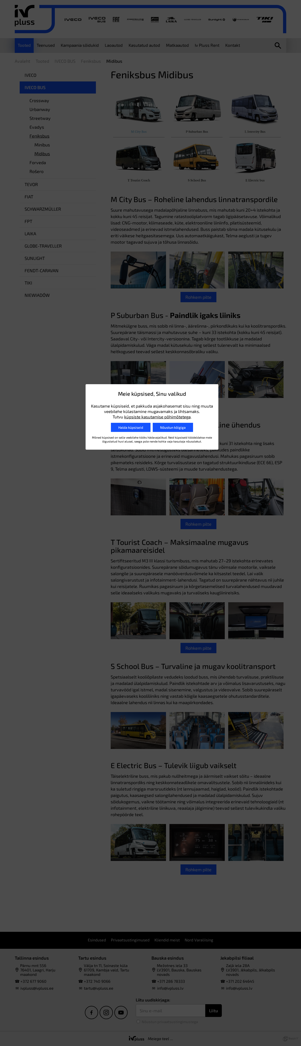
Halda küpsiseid (130, 427)
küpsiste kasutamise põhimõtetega (157, 416)
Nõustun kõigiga (173, 427)
